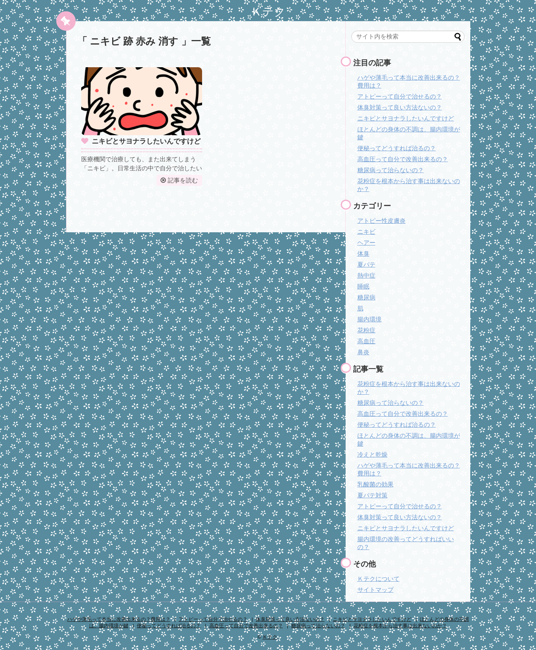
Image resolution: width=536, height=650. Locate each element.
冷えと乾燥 (372, 454)
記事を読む (183, 180)
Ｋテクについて (378, 579)
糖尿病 (366, 297)
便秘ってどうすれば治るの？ (396, 148)
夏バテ (366, 264)
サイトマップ (375, 590)
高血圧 (366, 341)
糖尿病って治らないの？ (390, 170)
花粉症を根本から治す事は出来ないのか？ (400, 625)
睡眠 (363, 286)
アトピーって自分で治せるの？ (399, 96)
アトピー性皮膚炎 (381, 221)
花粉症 (366, 330)
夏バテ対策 (372, 495)
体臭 (363, 253)
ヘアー (366, 242)
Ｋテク (268, 11)
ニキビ (366, 232)
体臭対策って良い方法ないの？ (399, 107)
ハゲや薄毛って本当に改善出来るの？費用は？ (118, 619)
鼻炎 (363, 352)
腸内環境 (369, 319)
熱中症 (366, 275)
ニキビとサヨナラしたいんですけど (146, 141)
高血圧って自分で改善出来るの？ (402, 159)
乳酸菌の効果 (375, 484)
